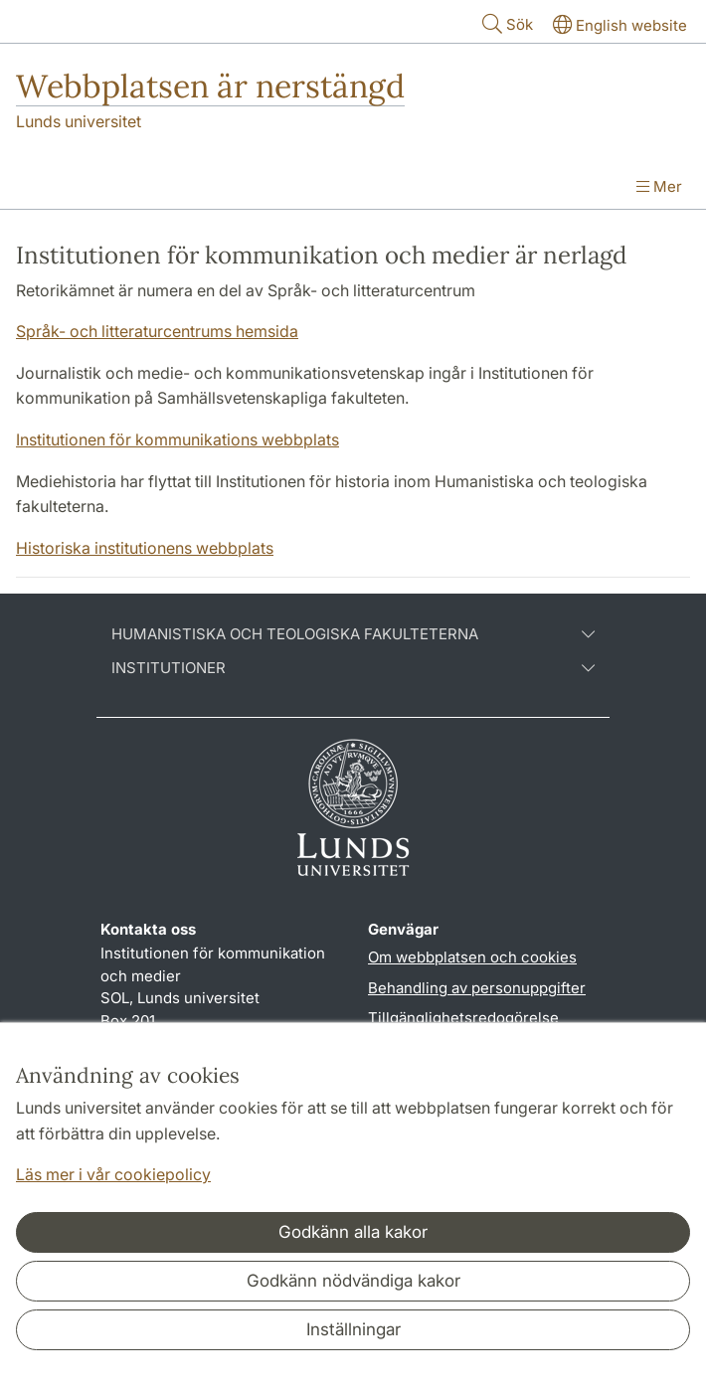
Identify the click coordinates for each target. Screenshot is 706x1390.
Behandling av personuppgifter (477, 987)
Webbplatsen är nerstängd (210, 86)
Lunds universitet (78, 121)
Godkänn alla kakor (353, 1232)
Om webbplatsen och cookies (472, 957)
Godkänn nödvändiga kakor (353, 1281)
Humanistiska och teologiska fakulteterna (353, 634)
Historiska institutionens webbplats (144, 548)
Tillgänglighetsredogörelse (463, 1017)
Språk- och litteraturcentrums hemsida (157, 331)
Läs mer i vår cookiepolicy (113, 1174)
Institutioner (353, 668)
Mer (659, 186)
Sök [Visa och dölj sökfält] (505, 23)
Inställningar (353, 1329)
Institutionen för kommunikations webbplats (177, 439)
